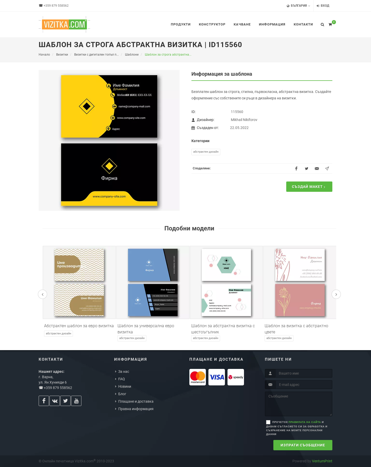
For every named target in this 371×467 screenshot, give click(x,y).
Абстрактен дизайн (205, 151)
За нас (123, 371)
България (298, 5)
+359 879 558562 (56, 5)
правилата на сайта (305, 422)
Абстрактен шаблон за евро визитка (79, 325)
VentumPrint (322, 461)
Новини (124, 386)
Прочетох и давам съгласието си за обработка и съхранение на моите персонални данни (296, 428)
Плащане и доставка (136, 401)
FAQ (121, 379)
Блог (122, 394)
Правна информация (136, 409)
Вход (323, 5)
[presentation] (42, 294)
